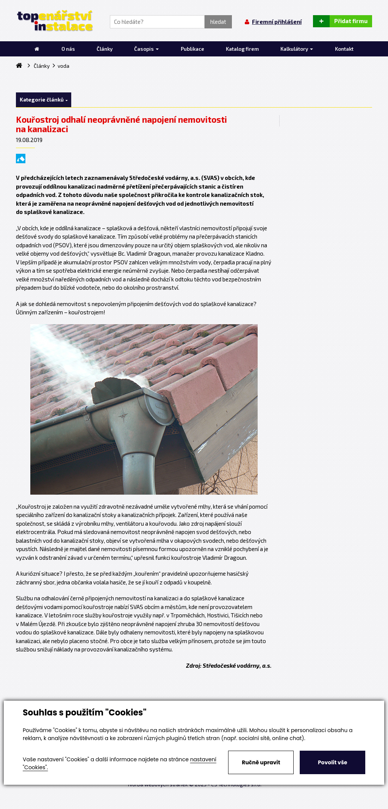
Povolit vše (332, 762)
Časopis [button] (146, 49)
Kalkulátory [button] (296, 49)
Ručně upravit (261, 762)
